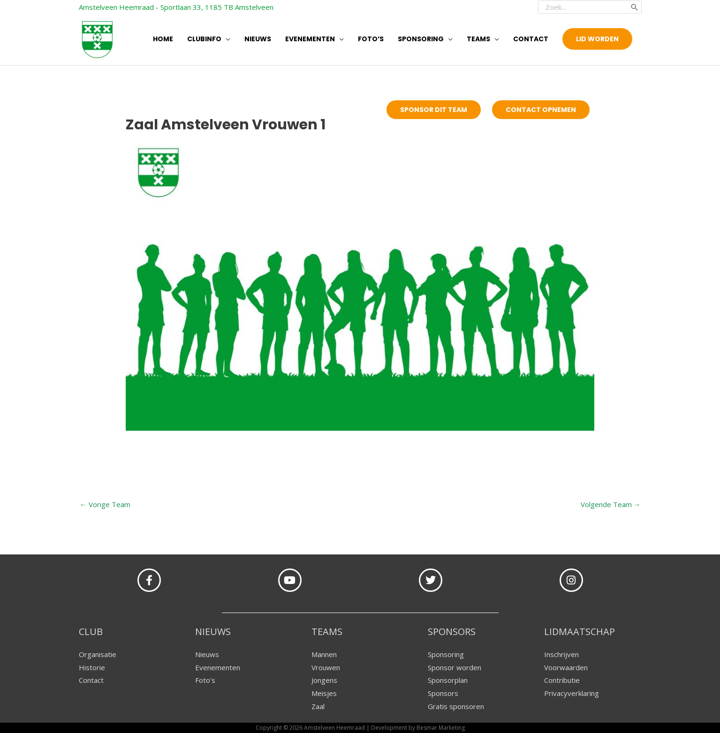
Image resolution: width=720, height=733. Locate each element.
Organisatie (97, 654)
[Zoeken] (634, 7)
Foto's (205, 680)
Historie (92, 667)
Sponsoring (446, 654)
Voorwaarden (566, 667)
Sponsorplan (448, 680)
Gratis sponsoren (456, 706)
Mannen (324, 654)
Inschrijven (561, 654)
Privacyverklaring (571, 693)
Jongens (324, 680)
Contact (91, 680)
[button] (597, 39)
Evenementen (217, 667)
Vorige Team (105, 504)
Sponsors (443, 693)
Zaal (318, 706)
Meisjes (324, 693)
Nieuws (207, 654)
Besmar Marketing (441, 728)
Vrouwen (325, 667)
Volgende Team (611, 504)
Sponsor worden (454, 667)
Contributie (562, 680)
